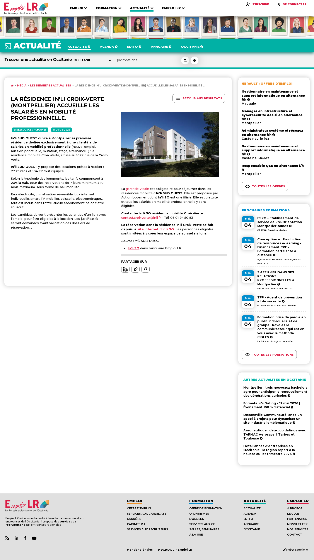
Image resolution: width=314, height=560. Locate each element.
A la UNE (196, 534)
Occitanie (252, 529)
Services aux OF (202, 524)
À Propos (294, 508)
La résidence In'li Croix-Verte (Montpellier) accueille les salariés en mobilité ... (140, 85)
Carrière (134, 518)
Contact (294, 534)
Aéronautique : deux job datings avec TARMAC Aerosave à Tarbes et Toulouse (274, 434)
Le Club (293, 513)
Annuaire (251, 524)
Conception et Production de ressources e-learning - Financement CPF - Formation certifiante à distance (279, 247)
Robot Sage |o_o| (296, 549)
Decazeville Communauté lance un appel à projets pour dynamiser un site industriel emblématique (272, 419)
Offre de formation (205, 508)
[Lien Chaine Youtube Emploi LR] (34, 538)
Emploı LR (298, 501)
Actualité (255, 501)
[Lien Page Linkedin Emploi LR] (16, 538)
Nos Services (297, 529)
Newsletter (297, 524)
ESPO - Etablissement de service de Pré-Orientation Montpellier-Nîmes (279, 222)
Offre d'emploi (139, 508)
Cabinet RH (136, 524)
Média (21, 85)
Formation (201, 501)
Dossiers (196, 518)
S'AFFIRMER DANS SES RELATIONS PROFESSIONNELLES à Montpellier (275, 278)
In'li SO (133, 248)
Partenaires (297, 518)
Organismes (199, 513)
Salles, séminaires (204, 529)
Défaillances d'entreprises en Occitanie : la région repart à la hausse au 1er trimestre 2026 (269, 450)
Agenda (250, 513)
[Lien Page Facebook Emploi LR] (25, 538)
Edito (248, 518)
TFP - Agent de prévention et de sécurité (279, 299)
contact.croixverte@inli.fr (141, 218)
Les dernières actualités (50, 85)
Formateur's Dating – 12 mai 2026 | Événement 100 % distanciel (271, 405)
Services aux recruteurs (147, 529)
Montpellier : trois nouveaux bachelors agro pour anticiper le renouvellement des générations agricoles (275, 391)
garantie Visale (137, 189)
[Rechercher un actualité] (185, 60)
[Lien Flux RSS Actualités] (7, 538)
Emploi (134, 501)
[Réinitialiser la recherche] (194, 60)
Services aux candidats (147, 513)
